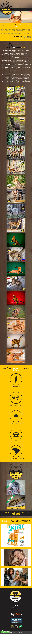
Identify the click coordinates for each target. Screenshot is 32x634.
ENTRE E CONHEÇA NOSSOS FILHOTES (16, 513)
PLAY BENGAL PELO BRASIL (16, 452)
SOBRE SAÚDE (16, 436)
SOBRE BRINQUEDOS (16, 417)
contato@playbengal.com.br (16, 607)
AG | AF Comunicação (19, 632)
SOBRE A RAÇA (16, 380)
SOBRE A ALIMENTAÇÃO (16, 399)
